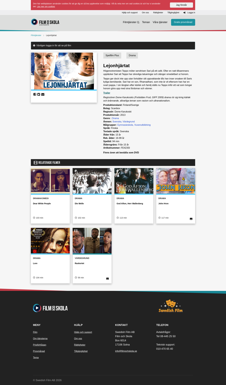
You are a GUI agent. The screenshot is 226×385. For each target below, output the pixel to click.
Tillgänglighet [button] (173, 12)
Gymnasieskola (125, 125)
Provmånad (39, 351)
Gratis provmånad (183, 22)
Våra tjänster (160, 22)
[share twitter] (38, 94)
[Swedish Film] (174, 306)
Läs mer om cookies (46, 6)
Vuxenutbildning (142, 125)
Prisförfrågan (39, 345)
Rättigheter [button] (158, 12)
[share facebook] (34, 94)
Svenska (117, 121)
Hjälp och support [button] (130, 12)
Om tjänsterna (40, 338)
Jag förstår (181, 5)
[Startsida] (45, 22)
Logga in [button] (189, 12)
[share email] (43, 94)
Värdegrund (129, 121)
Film (35, 332)
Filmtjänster (129, 22)
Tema (36, 357)
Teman (146, 22)
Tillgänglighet (81, 351)
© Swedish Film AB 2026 (47, 380)
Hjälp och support (83, 332)
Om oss (78, 338)
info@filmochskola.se (126, 351)
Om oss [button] (145, 12)
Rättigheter (79, 345)
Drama (115, 118)
